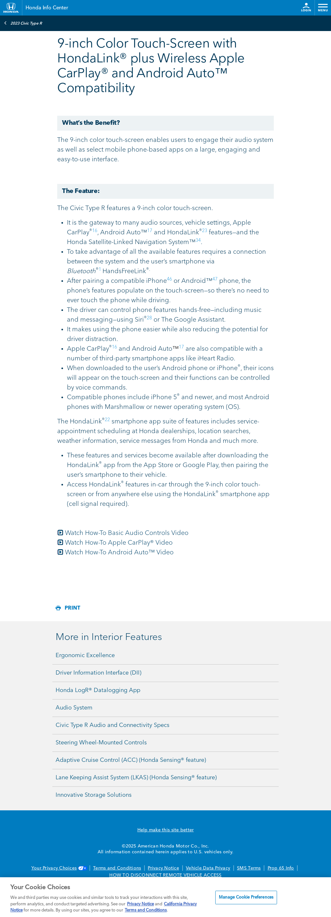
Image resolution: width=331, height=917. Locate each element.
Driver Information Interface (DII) (98, 673)
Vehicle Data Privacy (208, 868)
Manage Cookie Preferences (246, 897)
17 (149, 231)
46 (169, 279)
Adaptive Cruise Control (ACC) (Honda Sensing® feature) (131, 760)
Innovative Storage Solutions (94, 795)
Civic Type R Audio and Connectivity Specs (112, 725)
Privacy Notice (163, 868)
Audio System (74, 708)
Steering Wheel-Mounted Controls (101, 743)
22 (107, 420)
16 (94, 231)
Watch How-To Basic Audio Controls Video (122, 533)
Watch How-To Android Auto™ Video (115, 552)
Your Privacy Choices (58, 868)
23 (204, 231)
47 (215, 279)
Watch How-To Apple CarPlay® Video (115, 543)
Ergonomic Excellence (85, 655)
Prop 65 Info (281, 868)
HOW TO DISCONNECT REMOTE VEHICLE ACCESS (165, 875)
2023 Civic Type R (23, 23)
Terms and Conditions (117, 868)
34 (198, 240)
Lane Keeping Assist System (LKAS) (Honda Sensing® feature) (136, 778)
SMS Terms (249, 868)
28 (149, 318)
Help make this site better (165, 830)
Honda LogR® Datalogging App (98, 690)
